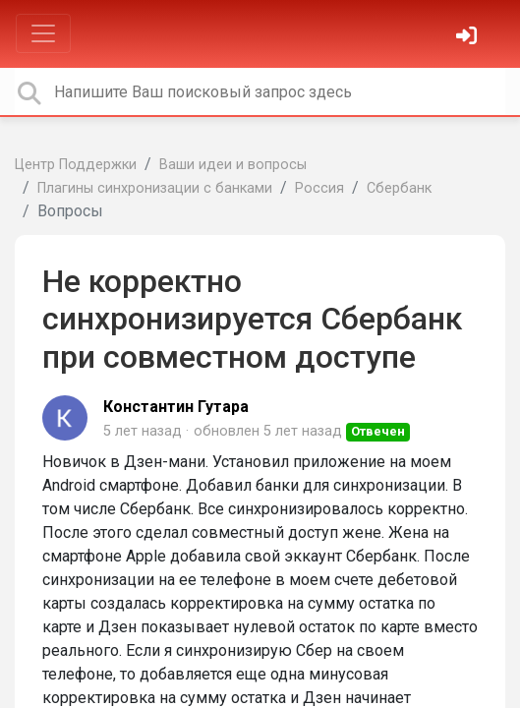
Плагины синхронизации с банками (154, 188)
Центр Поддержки (76, 164)
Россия (319, 188)
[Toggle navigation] (43, 33)
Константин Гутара (176, 406)
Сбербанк (399, 188)
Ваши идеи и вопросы (233, 164)
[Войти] (469, 38)
